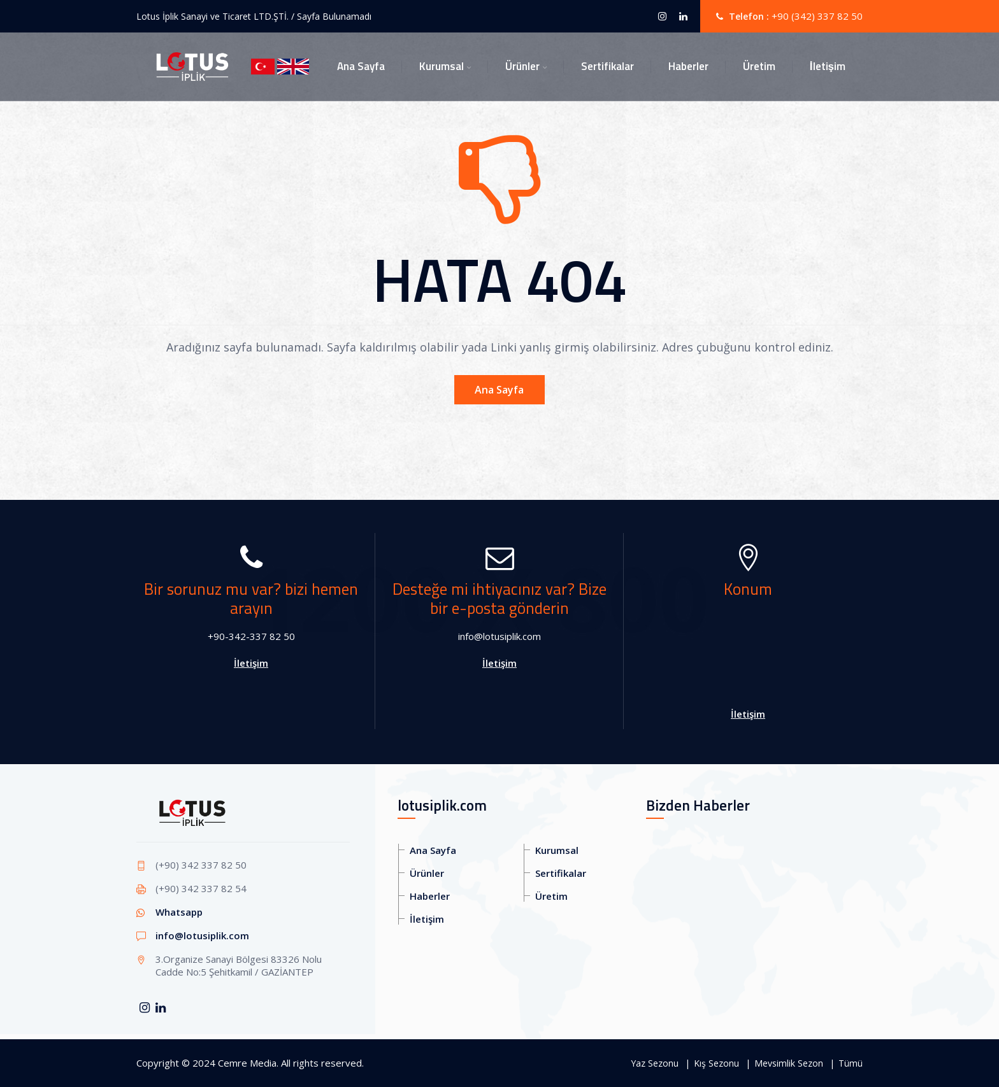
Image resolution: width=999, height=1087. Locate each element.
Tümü (850, 1063)
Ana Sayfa (361, 66)
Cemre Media (247, 1062)
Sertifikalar (607, 66)
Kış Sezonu (716, 1063)
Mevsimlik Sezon (788, 1063)
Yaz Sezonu (655, 1063)
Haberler (688, 66)
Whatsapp (179, 912)
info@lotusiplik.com (202, 935)
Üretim (759, 66)
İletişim (827, 66)
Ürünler (522, 66)
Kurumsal (441, 66)
